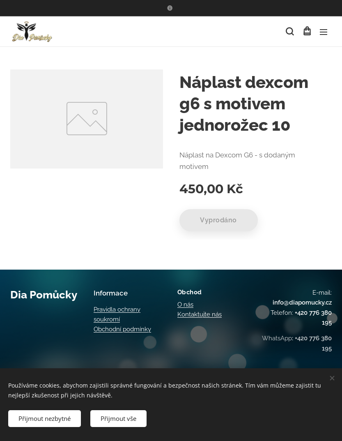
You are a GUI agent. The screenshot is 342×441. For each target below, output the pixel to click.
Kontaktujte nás (199, 314)
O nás (185, 304)
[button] (289, 31)
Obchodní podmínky (122, 329)
